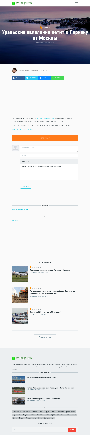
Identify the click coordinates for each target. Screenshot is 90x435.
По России (26, 412)
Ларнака (15, 220)
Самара (40, 415)
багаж (53, 412)
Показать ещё (45, 337)
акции (74, 415)
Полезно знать (37, 412)
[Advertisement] (45, 99)
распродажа (70, 412)
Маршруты (46, 27)
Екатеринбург (49, 418)
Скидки (25, 415)
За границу (17, 412)
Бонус (40, 418)
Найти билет (45, 138)
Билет (15, 418)
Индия (21, 418)
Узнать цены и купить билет (23, 129)
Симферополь (31, 418)
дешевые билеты (63, 415)
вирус (47, 412)
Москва (32, 415)
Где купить (17, 415)
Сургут (53, 415)
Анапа (47, 415)
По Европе (60, 412)
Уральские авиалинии (45, 119)
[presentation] (36, 174)
